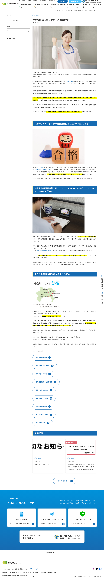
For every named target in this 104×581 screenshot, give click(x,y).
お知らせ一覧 (66, 11)
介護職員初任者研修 (26, 6)
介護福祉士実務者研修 (41, 6)
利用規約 (35, 572)
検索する (28, 32)
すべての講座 (70, 6)
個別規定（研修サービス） (49, 572)
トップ (56, 11)
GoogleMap (37, 569)
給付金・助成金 (97, 6)
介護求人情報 (86, 6)
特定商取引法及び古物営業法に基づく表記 (14, 576)
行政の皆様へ (43, 1)
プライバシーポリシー (24, 572)
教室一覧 (78, 6)
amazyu (32, 576)
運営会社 (5, 572)
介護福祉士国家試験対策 (44, 250)
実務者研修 (70, 81)
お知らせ (36, 15)
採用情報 (12, 572)
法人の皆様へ (52, 1)
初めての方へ (22, 1)
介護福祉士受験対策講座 (58, 6)
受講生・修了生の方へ (32, 1)
